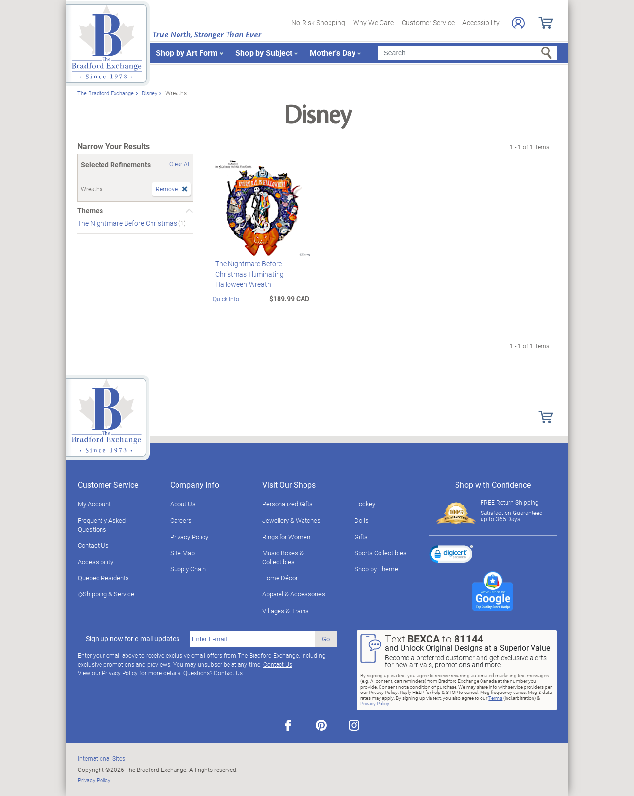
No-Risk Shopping (318, 22)
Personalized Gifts (287, 503)
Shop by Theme (376, 569)
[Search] (467, 53)
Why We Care (373, 22)
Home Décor (280, 577)
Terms (495, 697)
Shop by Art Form (187, 53)
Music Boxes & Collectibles (283, 557)
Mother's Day (332, 53)
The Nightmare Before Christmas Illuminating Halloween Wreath (247, 274)
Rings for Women (286, 536)
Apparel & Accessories (293, 594)
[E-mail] (252, 639)
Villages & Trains (285, 610)
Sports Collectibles (380, 552)
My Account (94, 503)
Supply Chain (188, 569)
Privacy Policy (189, 536)
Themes (90, 210)
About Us (183, 503)
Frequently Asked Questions (102, 525)
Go (326, 638)
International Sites (101, 758)
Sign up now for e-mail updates (132, 638)
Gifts (361, 536)
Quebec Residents (103, 577)
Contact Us (93, 545)
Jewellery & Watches (291, 520)
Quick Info (226, 299)
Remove (167, 189)
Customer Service (428, 22)
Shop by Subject (263, 53)
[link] (451, 555)
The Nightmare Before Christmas (127, 223)
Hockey (365, 503)
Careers (181, 520)
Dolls (362, 520)
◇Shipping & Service (106, 594)
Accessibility (481, 22)
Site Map (182, 552)
